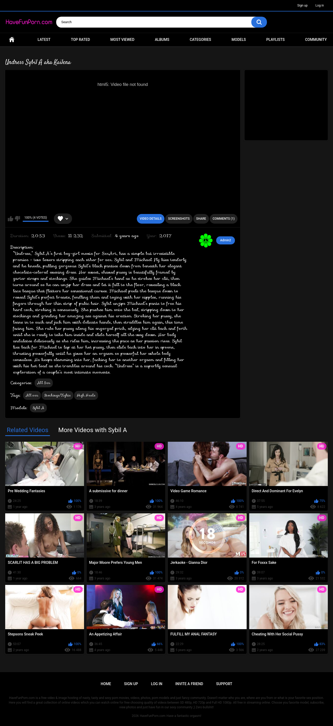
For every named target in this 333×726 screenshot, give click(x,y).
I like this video (10, 218)
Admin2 (225, 240)
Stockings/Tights (57, 395)
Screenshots (179, 218)
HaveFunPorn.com (152, 716)
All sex (32, 395)
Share (201, 218)
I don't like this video (17, 218)
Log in (319, 5)
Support (224, 684)
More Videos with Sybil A (92, 430)
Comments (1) (224, 218)
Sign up (302, 5)
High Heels (86, 395)
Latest (44, 39)
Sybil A (38, 407)
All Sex (43, 382)
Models (239, 39)
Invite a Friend (189, 684)
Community (316, 39)
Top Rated (80, 39)
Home (11, 39)
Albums (162, 39)
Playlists (275, 39)
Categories (200, 39)
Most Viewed (122, 39)
